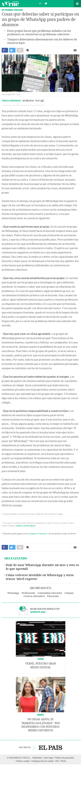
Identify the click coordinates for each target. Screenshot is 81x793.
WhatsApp (13, 593)
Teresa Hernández (11, 101)
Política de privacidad (64, 757)
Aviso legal (48, 757)
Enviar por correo (75, 50)
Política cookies (23, 761)
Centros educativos (34, 596)
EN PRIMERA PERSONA (12, 9)
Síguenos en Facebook (40, 3)
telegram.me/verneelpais (25, 525)
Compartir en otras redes (19, 50)
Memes (40, 714)
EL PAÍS (50, 747)
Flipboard (43, 533)
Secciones (77, 3)
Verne (10, 3)
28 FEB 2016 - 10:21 (33, 101)
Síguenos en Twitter (46, 3)
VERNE (40, 659)
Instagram (32, 533)
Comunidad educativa (50, 593)
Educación (53, 596)
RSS (57, 761)
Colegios (69, 593)
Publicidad (37, 757)
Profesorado (28, 593)
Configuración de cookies (42, 761)
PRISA (63, 761)
